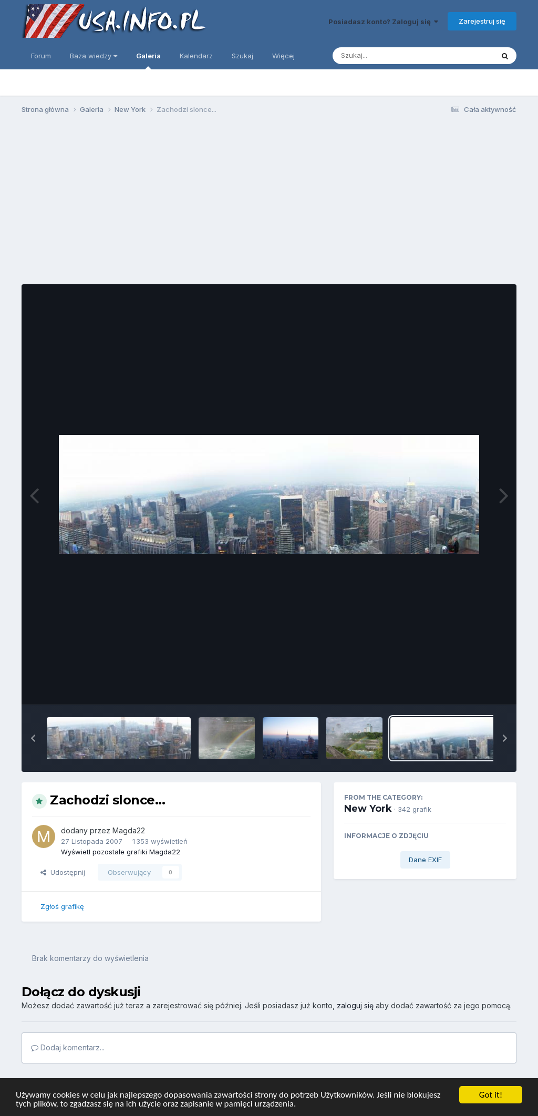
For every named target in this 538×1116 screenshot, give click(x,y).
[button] (33, 738)
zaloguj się (355, 1005)
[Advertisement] (269, 203)
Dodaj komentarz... (68, 1047)
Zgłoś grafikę (62, 906)
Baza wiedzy (93, 55)
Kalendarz (196, 55)
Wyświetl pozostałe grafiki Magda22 (120, 852)
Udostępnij (62, 872)
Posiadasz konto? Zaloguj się (383, 21)
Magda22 (128, 830)
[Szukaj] (387, 55)
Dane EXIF (425, 859)
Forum (41, 55)
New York (368, 808)
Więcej (283, 55)
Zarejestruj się (482, 21)
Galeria (148, 60)
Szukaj (242, 55)
